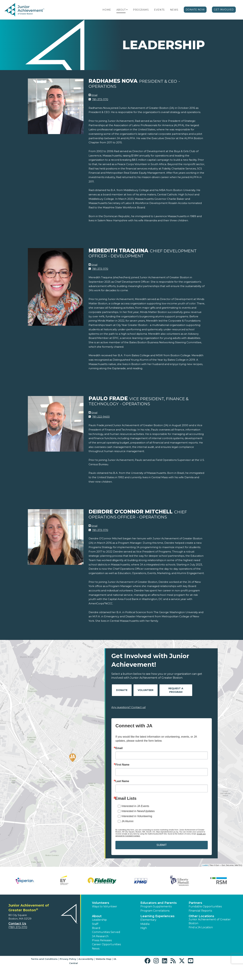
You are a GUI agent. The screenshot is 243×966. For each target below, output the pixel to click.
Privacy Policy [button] (68, 959)
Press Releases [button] (102, 940)
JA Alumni (127, 821)
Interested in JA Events (135, 806)
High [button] (143, 928)
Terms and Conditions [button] (44, 959)
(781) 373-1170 (17, 927)
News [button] (95, 948)
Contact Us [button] (17, 923)
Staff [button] (95, 924)
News (174, 9)
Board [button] (96, 928)
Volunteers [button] (100, 902)
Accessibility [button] (85, 959)
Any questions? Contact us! (128, 707)
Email (94, 95)
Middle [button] (145, 924)
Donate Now (195, 9)
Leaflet (205, 865)
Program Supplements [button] (156, 906)
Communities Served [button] (106, 932)
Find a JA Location (201, 927)
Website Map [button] (103, 959)
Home (106, 9)
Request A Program (175, 690)
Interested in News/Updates (138, 811)
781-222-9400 (101, 416)
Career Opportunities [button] (106, 944)
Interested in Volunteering (137, 816)
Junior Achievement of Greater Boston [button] (210, 921)
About (121, 9)
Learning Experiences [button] (157, 916)
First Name (122, 764)
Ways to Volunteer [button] (104, 906)
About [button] (97, 916)
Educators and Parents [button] (158, 902)
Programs (141, 9)
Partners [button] (195, 902)
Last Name (122, 781)
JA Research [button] (100, 936)
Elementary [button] (148, 919)
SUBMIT (161, 845)
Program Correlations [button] (154, 910)
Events (159, 9)
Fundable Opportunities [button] (205, 906)
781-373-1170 (100, 99)
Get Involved (224, 9)
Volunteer (145, 690)
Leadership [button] (99, 919)
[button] (127, 9)
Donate (121, 690)
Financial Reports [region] (200, 910)
